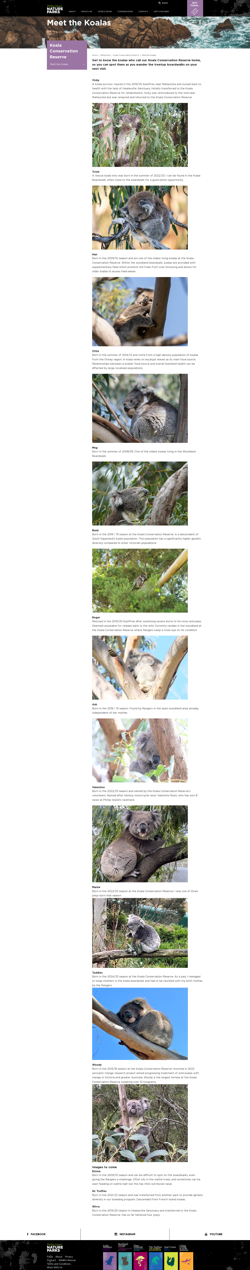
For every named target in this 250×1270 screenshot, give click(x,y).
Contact (143, 11)
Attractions (105, 11)
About (72, 11)
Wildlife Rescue (67, 1260)
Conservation (125, 11)
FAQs (50, 1257)
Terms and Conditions (59, 1264)
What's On (86, 11)
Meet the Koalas (59, 64)
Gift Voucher (161, 11)
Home (95, 55)
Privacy (69, 1257)
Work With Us (54, 1267)
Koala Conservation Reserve (126, 55)
